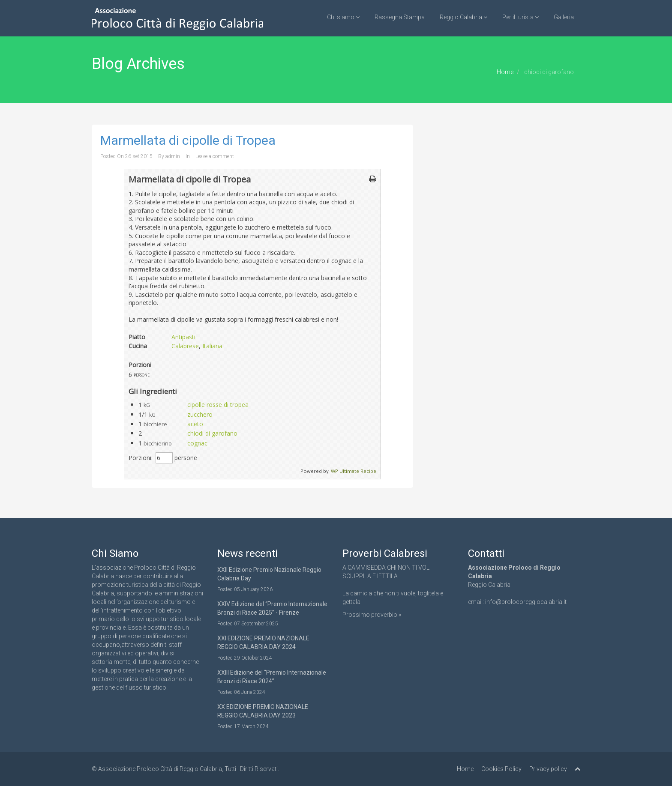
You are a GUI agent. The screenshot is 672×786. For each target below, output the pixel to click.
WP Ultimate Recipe (353, 471)
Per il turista (520, 17)
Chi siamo (343, 17)
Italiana (212, 346)
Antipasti (183, 337)
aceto (195, 424)
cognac (197, 443)
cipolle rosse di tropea (218, 404)
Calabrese (185, 346)
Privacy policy (548, 768)
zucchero (200, 414)
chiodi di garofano (212, 433)
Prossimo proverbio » (371, 614)
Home (505, 72)
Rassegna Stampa (400, 17)
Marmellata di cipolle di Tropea (188, 140)
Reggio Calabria (463, 17)
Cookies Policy (501, 768)
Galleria (564, 17)
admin (172, 156)
